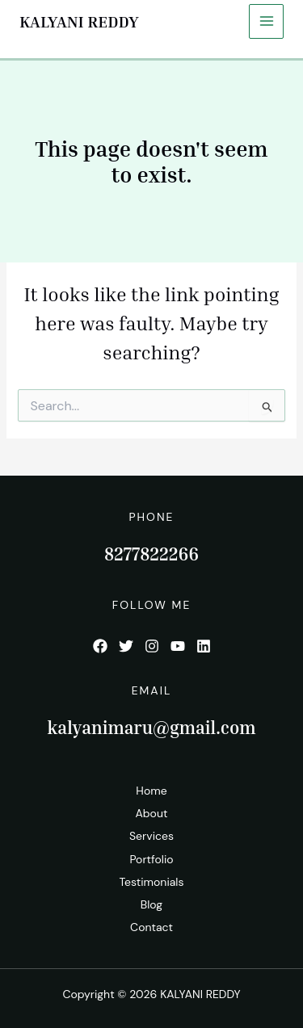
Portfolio (151, 859)
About (152, 813)
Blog (151, 904)
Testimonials (151, 882)
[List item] (100, 646)
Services (151, 836)
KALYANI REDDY (79, 21)
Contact (151, 927)
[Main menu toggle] (266, 21)
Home (151, 790)
